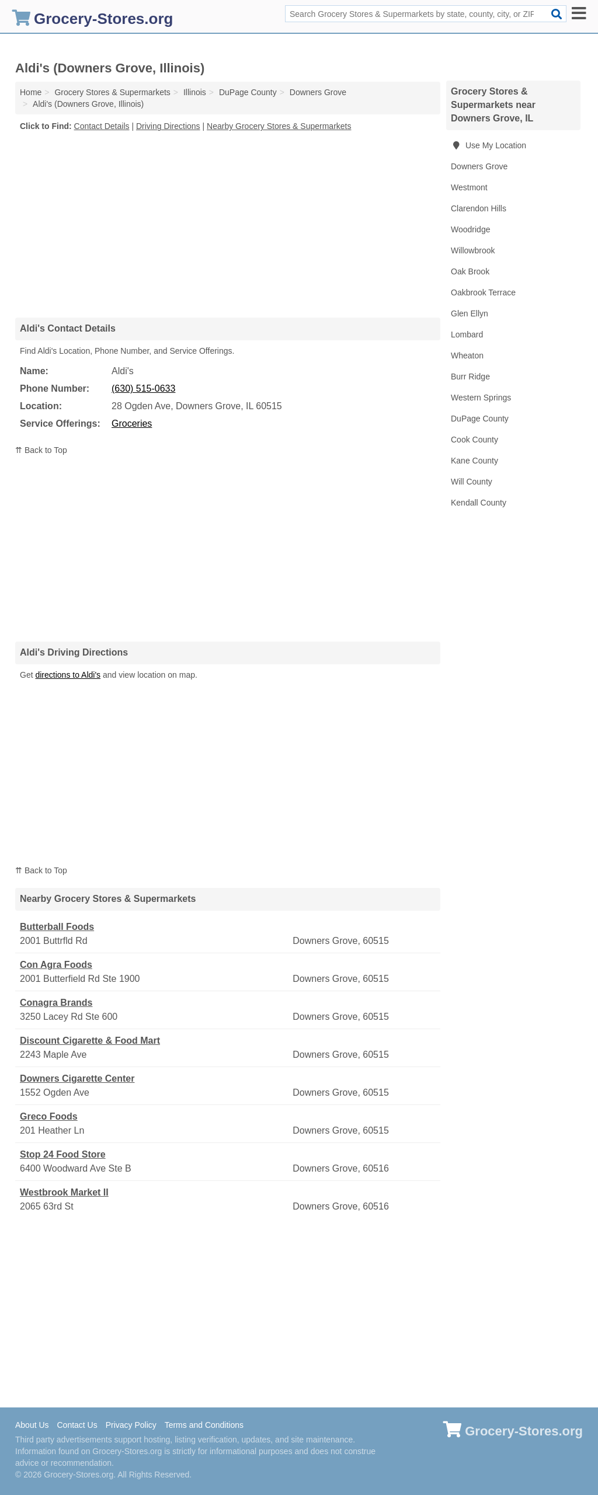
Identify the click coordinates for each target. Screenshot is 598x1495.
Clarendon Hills (478, 208)
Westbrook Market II (64, 1192)
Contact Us (77, 1425)
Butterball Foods (57, 927)
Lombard (467, 334)
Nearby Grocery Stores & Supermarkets (279, 126)
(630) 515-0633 (143, 388)
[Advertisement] (227, 224)
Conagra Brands (56, 1003)
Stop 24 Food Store (63, 1154)
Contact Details (102, 126)
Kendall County (478, 502)
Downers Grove (479, 166)
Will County (471, 481)
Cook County (474, 439)
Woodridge (470, 229)
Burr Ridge (470, 376)
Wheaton (467, 355)
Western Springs (481, 397)
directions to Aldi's (67, 674)
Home (30, 92)
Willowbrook (473, 250)
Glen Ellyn (469, 313)
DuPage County (480, 418)
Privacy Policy (131, 1425)
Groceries (132, 423)
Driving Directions (168, 126)
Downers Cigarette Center (77, 1078)
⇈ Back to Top (41, 450)
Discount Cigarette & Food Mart (90, 1041)
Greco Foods (49, 1116)
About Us (32, 1425)
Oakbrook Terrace (483, 292)
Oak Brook (470, 271)
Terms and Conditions (204, 1425)
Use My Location (488, 145)
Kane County (474, 460)
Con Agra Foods (56, 965)
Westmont (469, 187)
